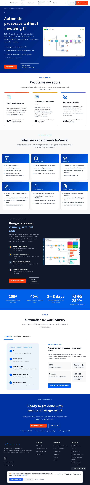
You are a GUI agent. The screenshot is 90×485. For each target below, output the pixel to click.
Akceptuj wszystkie (16, 479)
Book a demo (82, 3)
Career (55, 3)
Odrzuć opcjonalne (39, 479)
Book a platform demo (17, 280)
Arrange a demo (10, 67)
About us (49, 3)
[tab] (8, 336)
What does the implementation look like (28, 66)
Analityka (67, 474)
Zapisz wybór (28, 479)
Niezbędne (59, 474)
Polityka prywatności (22, 475)
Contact (72, 3)
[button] (14, 3)
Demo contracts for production (59, 385)
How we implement (34, 280)
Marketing (77, 474)
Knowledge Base (41, 3)
